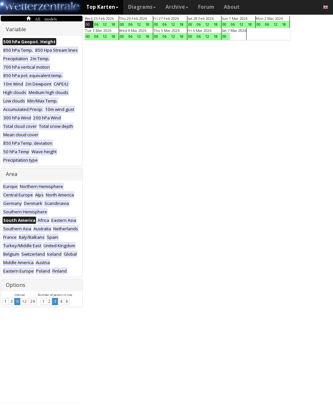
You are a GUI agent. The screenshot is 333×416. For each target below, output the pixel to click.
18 (113, 24)
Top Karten (102, 7)
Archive (177, 7)
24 (32, 301)
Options (15, 285)
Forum (206, 7)
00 (88, 24)
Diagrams (142, 7)
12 (24, 301)
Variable (16, 29)
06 (96, 24)
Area (11, 174)
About (232, 7)
